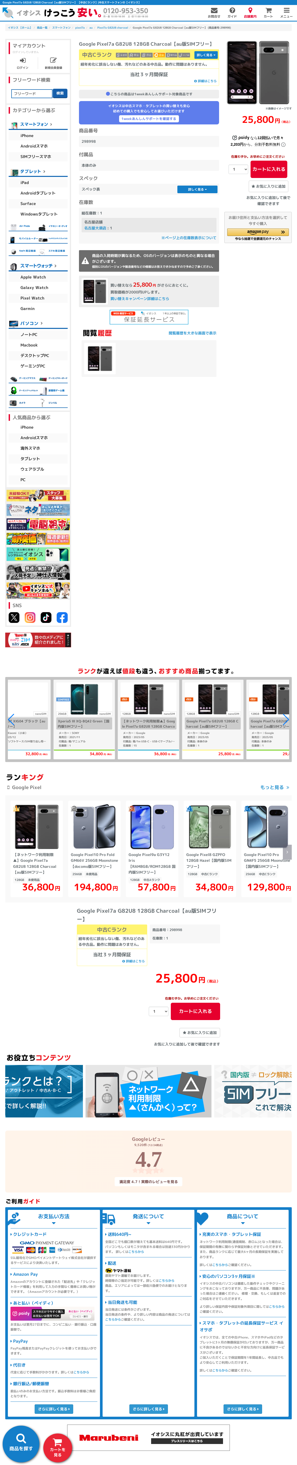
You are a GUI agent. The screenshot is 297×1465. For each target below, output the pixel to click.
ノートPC (29, 334)
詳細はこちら (205, 81)
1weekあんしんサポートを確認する (148, 118)
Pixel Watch (32, 298)
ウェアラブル (32, 469)
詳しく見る (206, 55)
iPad (24, 182)
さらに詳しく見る (54, 1408)
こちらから (81, 1372)
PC (23, 479)
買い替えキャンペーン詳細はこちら (139, 298)
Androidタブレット (38, 193)
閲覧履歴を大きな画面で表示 (192, 332)
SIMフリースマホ (35, 156)
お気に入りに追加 (268, 186)
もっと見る (272, 787)
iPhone (27, 135)
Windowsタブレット (39, 214)
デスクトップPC (34, 355)
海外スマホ (30, 448)
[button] (258, 234)
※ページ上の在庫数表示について (188, 237)
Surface (28, 203)
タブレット (30, 458)
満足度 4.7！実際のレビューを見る (148, 1181)
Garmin (27, 308)
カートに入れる (268, 169)
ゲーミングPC (32, 366)
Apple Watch (33, 277)
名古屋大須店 (95, 227)
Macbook (29, 345)
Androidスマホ (34, 146)
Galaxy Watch (34, 287)
